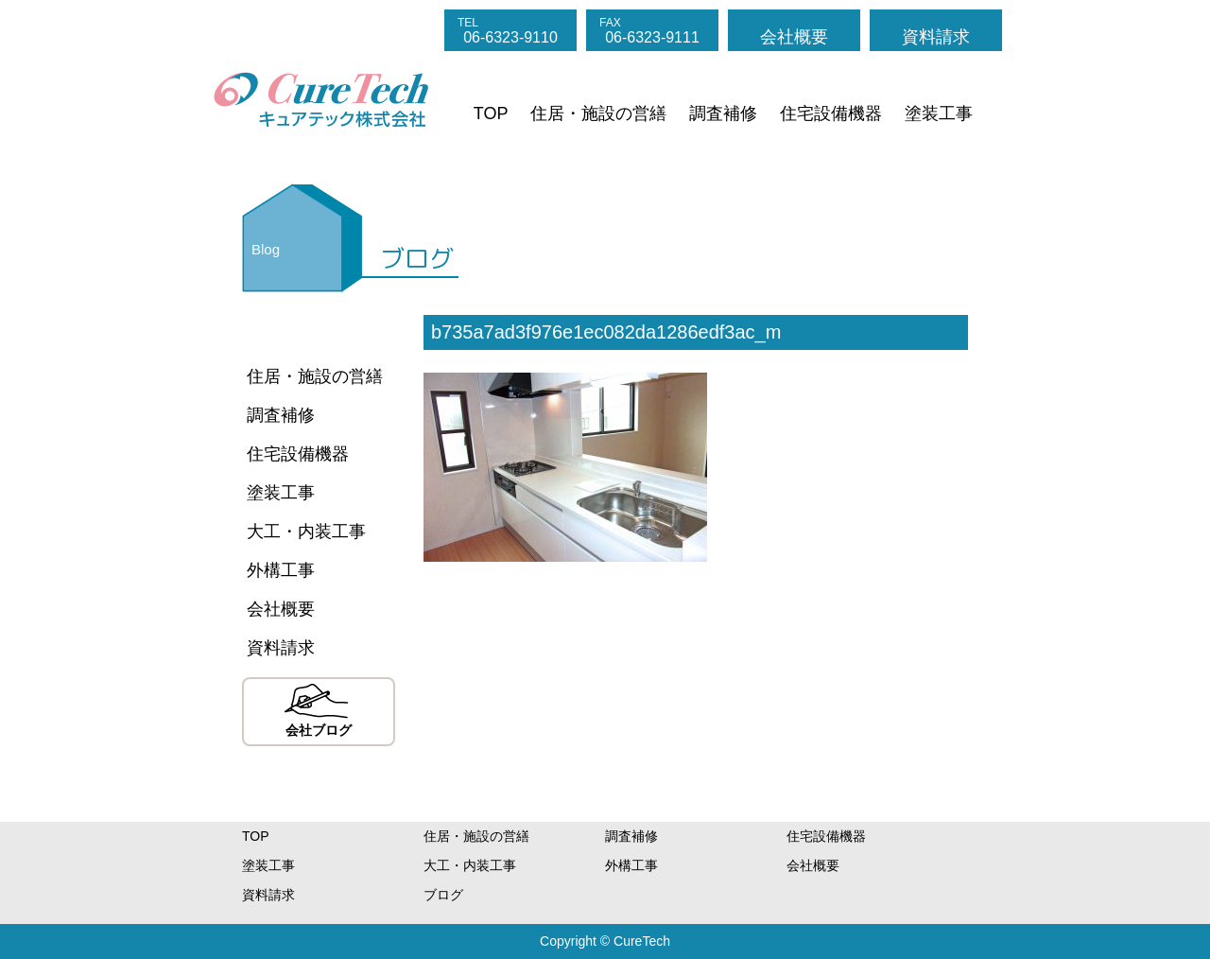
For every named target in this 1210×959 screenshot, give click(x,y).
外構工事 (281, 570)
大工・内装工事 (306, 531)
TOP (491, 113)
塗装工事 (939, 113)
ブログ (443, 894)
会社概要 (794, 36)
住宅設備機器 (831, 113)
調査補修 (723, 113)
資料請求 (936, 36)
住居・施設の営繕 (598, 113)
